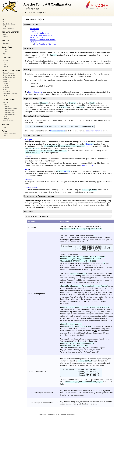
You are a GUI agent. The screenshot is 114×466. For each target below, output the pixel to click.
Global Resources (9, 77)
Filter (5, 127)
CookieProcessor (9, 73)
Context (6, 60)
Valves (67, 171)
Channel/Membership (10, 108)
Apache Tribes (87, 165)
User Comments (8, 28)
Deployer (6, 119)
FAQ (4, 26)
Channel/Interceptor (10, 115)
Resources (6, 92)
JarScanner (6, 79)
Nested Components (37, 37)
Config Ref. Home (9, 24)
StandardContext (57, 131)
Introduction (34, 29)
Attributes (33, 42)
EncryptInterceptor (35, 92)
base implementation (94, 131)
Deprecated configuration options (43, 40)
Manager (6, 87)
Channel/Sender (8, 110)
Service (5, 37)
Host (4, 64)
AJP (4, 54)
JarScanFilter (7, 81)
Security (33, 31)
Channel (6, 106)
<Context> (89, 144)
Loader (5, 85)
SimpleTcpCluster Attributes (45, 44)
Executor (6, 43)
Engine (5, 62)
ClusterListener (8, 121)
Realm (5, 89)
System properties (9, 134)
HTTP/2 (5, 52)
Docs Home (7, 22)
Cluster (5, 66)
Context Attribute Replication (41, 35)
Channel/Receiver (9, 112)
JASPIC (5, 136)
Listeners (6, 83)
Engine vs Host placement (39, 33)
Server (5, 34)
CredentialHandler (9, 75)
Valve (5, 96)
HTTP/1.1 (6, 50)
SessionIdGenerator (10, 94)
